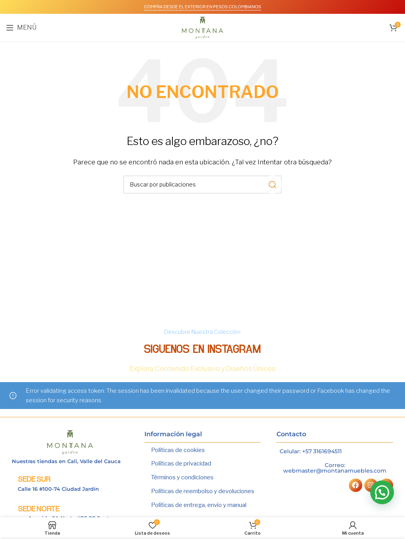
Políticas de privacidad (181, 463)
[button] (382, 492)
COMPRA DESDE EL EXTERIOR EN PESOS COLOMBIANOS (202, 6)
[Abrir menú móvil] (21, 28)
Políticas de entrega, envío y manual (199, 503)
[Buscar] (202, 184)
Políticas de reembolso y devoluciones (202, 490)
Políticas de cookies (178, 450)
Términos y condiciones (182, 477)
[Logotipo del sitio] (202, 27)
